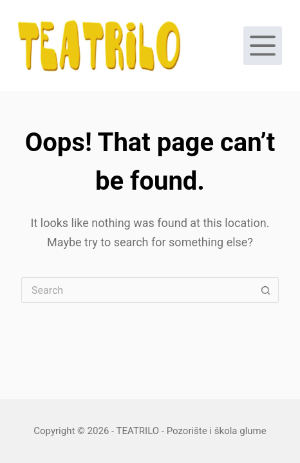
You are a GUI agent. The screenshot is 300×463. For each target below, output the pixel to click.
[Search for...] (137, 290)
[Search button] (266, 290)
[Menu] (262, 45)
